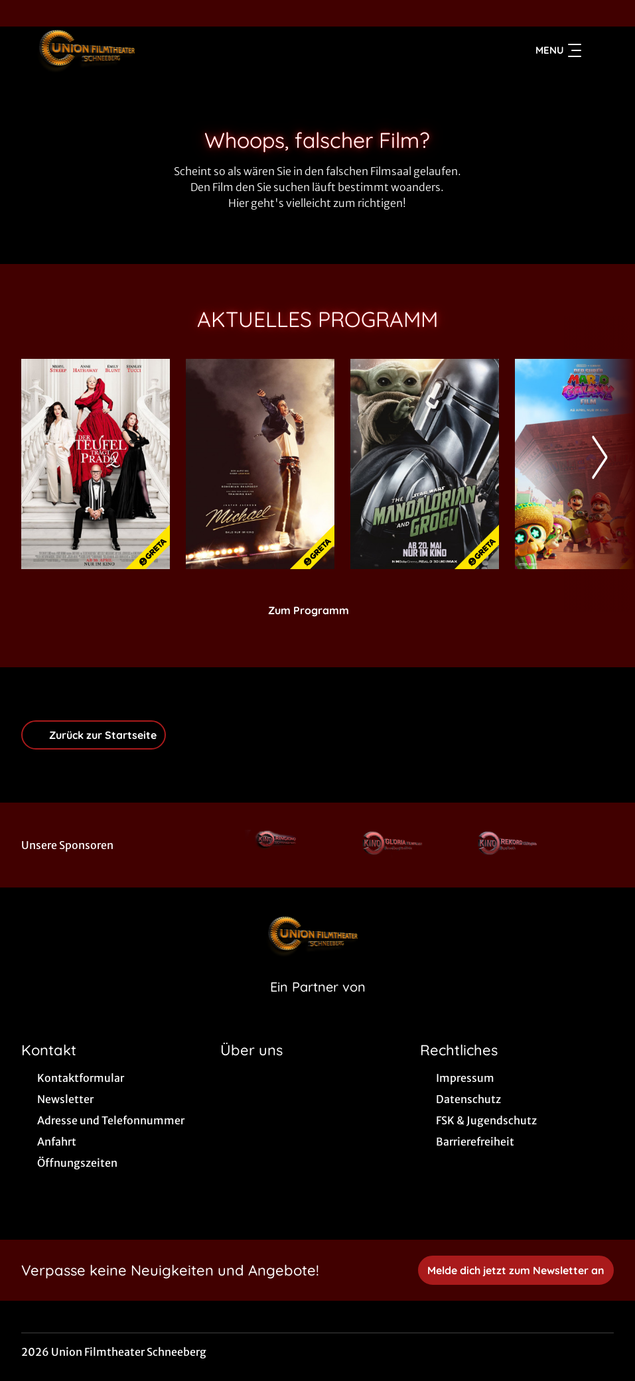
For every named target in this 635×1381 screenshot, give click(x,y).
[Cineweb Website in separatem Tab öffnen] (318, 1004)
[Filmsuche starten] (600, 50)
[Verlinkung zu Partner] (278, 845)
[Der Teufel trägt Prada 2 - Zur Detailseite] (95, 464)
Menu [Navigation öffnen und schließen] (558, 50)
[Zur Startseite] (114, 50)
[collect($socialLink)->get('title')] (24, 13)
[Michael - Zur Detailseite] (260, 464)
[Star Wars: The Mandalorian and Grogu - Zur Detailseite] (424, 464)
